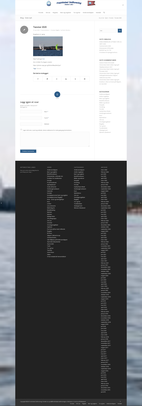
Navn (46, 111)
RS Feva (49, 233)
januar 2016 (104, 385)
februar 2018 (105, 337)
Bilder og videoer (104, 103)
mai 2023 (103, 214)
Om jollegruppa (51, 218)
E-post (46, 118)
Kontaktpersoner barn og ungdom (57, 195)
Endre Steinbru (66, 30)
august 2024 (104, 191)
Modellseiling (51, 210)
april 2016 (104, 379)
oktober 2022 (105, 227)
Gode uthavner (51, 187)
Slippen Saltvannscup (53, 235)
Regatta (57, 30)
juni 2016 (103, 375)
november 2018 (105, 318)
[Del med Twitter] (47, 78)
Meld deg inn (51, 208)
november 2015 (105, 390)
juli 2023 (103, 210)
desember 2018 (105, 316)
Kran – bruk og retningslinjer (55, 199)
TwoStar (49, 250)
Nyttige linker (51, 216)
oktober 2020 (105, 271)
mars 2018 (104, 335)
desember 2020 (105, 267)
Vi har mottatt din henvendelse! (56, 256)
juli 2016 (103, 373)
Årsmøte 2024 (103, 71)
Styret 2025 (50, 244)
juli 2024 (103, 193)
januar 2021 (104, 265)
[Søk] (103, 12)
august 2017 (104, 347)
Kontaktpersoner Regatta (54, 197)
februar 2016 (105, 383)
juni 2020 (103, 280)
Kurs (100, 115)
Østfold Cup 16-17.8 (105, 50)
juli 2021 (103, 252)
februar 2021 (105, 263)
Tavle (48, 246)
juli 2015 (103, 392)
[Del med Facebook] (38, 78)
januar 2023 (104, 223)
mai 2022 (103, 235)
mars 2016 (104, 381)
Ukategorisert (103, 130)
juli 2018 (103, 326)
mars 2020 (104, 286)
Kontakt (112, 63)
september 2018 (106, 322)
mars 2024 (104, 199)
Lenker (49, 204)
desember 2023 (105, 206)
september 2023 (106, 208)
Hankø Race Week (104, 111)
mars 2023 (104, 218)
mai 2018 (103, 331)
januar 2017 (104, 362)
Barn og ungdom (104, 98)
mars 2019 (104, 309)
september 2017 (106, 345)
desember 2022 (105, 225)
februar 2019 (105, 311)
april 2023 (104, 216)
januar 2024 (104, 204)
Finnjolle (101, 105)
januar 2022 (104, 244)
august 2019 (104, 299)
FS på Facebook (52, 182)
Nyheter (49, 212)
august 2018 (104, 324)
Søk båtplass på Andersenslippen (57, 240)
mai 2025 (103, 176)
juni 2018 (103, 328)
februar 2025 (105, 182)
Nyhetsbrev (102, 117)
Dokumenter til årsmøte (106, 48)
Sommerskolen (51, 237)
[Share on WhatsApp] (56, 78)
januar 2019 (104, 314)
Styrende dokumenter (53, 242)
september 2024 (106, 189)
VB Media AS (82, 401)
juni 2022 (103, 233)
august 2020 (104, 275)
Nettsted (46, 124)
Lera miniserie (51, 206)
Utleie (49, 254)
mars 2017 (104, 358)
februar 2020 (105, 288)
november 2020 (105, 269)
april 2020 (104, 284)
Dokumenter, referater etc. (55, 176)
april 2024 (104, 197)
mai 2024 (103, 195)
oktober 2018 (105, 320)
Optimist (49, 227)
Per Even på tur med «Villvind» (56, 229)
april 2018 (104, 333)
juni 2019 (103, 303)
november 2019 (105, 292)
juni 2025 (103, 174)
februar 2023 (105, 220)
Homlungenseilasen (105, 113)
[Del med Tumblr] (75, 78)
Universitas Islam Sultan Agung (108, 65)
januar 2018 (104, 339)
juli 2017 (103, 350)
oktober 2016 (105, 366)
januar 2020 (104, 290)
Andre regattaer (104, 96)
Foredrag (102, 107)
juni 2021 (103, 254)
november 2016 (105, 364)
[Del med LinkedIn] (66, 78)
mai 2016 (103, 377)
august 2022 (104, 231)
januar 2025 (104, 184)
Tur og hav (102, 126)
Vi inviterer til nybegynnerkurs (108, 52)
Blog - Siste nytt (26, 18)
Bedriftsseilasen (104, 101)
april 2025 (104, 178)
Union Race (50, 252)
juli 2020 (103, 278)
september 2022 (106, 229)
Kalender (50, 191)
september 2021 (106, 248)
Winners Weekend (105, 132)
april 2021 (104, 259)
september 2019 (106, 297)
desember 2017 (105, 341)
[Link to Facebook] (122, 5)
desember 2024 (105, 187)
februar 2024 (105, 201)
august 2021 (104, 250)
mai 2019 (103, 305)
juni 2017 (103, 352)
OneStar (49, 223)
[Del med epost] (84, 78)
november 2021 (105, 246)
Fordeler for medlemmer (54, 178)
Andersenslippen (104, 94)
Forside (53, 30)
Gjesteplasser (51, 184)
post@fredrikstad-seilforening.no (58, 401)
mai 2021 (103, 256)
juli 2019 (103, 301)
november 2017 (105, 343)
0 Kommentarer (45, 30)
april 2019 (104, 307)
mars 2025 (104, 180)
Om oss (101, 120)
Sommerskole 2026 (105, 46)
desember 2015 (105, 388)
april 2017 (104, 356)
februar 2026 (105, 172)
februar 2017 (105, 360)
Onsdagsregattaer (104, 122)
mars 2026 (104, 170)
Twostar (39, 68)
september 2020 (106, 273)
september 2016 (106, 368)
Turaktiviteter (103, 128)
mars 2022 (104, 240)
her (44, 59)
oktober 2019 (105, 294)
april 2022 (104, 237)
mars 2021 (104, 261)
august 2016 (104, 371)
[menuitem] (40, 12)
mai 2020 (103, 282)
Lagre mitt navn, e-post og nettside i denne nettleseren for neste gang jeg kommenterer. (47, 130)
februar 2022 (105, 242)
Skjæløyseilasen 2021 (105, 67)
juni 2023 (103, 212)
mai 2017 (103, 354)
